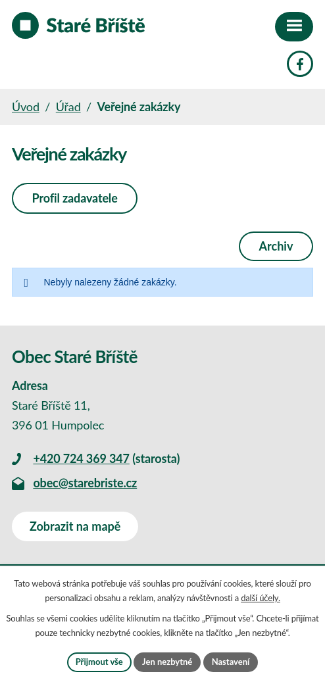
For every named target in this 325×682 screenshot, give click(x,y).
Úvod (25, 106)
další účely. (260, 598)
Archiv (276, 246)
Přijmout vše (99, 661)
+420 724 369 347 (81, 458)
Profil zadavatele (75, 198)
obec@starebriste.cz (85, 482)
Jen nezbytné (167, 661)
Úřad (68, 106)
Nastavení (231, 661)
